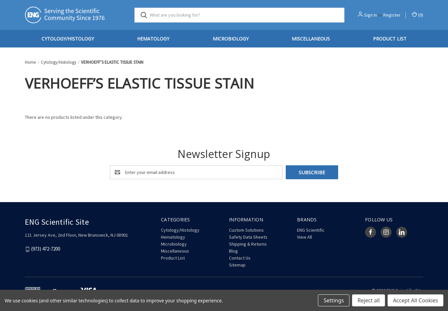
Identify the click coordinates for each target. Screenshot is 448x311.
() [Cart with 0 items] (417, 15)
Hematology (153, 39)
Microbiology (231, 39)
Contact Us (240, 258)
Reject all (368, 300)
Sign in (370, 15)
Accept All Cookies (415, 300)
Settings (334, 300)
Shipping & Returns (248, 244)
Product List (390, 39)
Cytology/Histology (67, 39)
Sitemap (237, 265)
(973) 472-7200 (45, 249)
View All (304, 237)
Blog (233, 251)
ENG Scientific (311, 230)
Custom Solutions (246, 230)
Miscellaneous (311, 39)
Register (392, 15)
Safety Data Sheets (248, 237)
